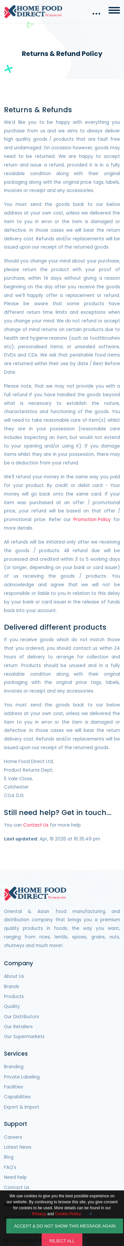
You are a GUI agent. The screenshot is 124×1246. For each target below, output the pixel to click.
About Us (14, 976)
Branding (13, 1067)
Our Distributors (21, 1017)
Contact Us (36, 825)
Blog (9, 1157)
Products (14, 996)
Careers (13, 1137)
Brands (11, 986)
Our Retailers (18, 1027)
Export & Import (21, 1107)
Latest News (17, 1147)
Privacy (39, 1221)
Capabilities (17, 1097)
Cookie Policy (68, 1221)
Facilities (13, 1087)
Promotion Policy (92, 519)
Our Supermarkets (24, 1036)
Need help (15, 1177)
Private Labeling (22, 1077)
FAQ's (10, 1167)
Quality (12, 1006)
